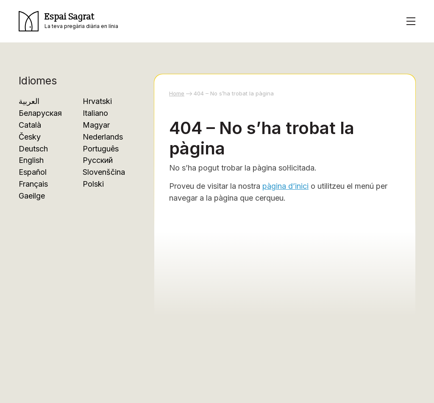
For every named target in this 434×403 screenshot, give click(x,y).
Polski (93, 183)
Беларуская (40, 113)
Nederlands (103, 136)
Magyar (96, 124)
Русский (98, 160)
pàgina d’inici (285, 186)
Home (176, 93)
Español (33, 172)
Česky (30, 136)
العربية (29, 101)
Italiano (95, 113)
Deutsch (33, 148)
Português (101, 148)
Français (33, 183)
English (31, 160)
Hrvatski (97, 101)
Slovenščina (104, 172)
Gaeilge (32, 195)
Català (30, 124)
